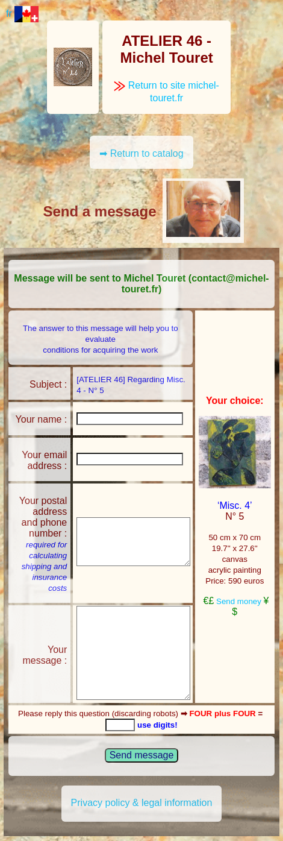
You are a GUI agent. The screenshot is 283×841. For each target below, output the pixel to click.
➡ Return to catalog (141, 153)
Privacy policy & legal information (142, 803)
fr (22, 13)
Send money (238, 601)
